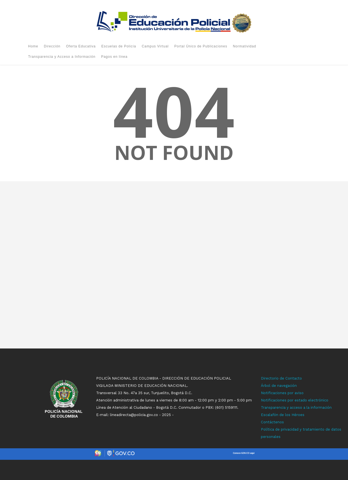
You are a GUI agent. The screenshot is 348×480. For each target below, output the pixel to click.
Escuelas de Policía (118, 46)
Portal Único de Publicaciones (200, 46)
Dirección (52, 46)
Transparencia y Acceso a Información (62, 57)
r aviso (298, 393)
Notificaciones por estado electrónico (294, 400)
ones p (284, 393)
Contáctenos (272, 422)
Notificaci (269, 393)
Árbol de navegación (279, 385)
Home (33, 46)
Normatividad (244, 46)
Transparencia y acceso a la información (296, 407)
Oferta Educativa (81, 46)
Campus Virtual (155, 46)
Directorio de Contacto (281, 378)
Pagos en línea (114, 57)
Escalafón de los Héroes (282, 415)
